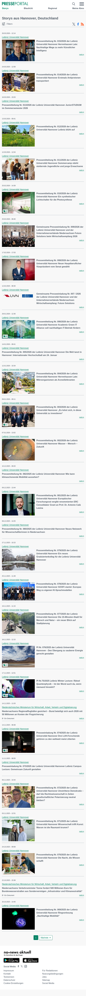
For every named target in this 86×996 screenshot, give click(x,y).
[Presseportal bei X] (21, 966)
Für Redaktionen (50, 970)
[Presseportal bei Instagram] (25, 966)
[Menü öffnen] (81, 4)
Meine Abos (78, 8)
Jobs (44, 977)
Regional (52, 8)
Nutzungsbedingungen (52, 974)
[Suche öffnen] (73, 4)
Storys (5, 8)
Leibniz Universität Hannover (15, 37)
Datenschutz (9, 980)
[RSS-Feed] (82, 24)
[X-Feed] (74, 24)
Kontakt (7, 974)
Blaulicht (28, 8)
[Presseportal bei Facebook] (17, 966)
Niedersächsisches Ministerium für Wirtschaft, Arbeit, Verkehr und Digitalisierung (39, 707)
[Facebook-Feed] (78, 24)
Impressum (9, 970)
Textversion (9, 977)
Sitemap (46, 980)
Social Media (48, 983)
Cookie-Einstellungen (13, 983)
